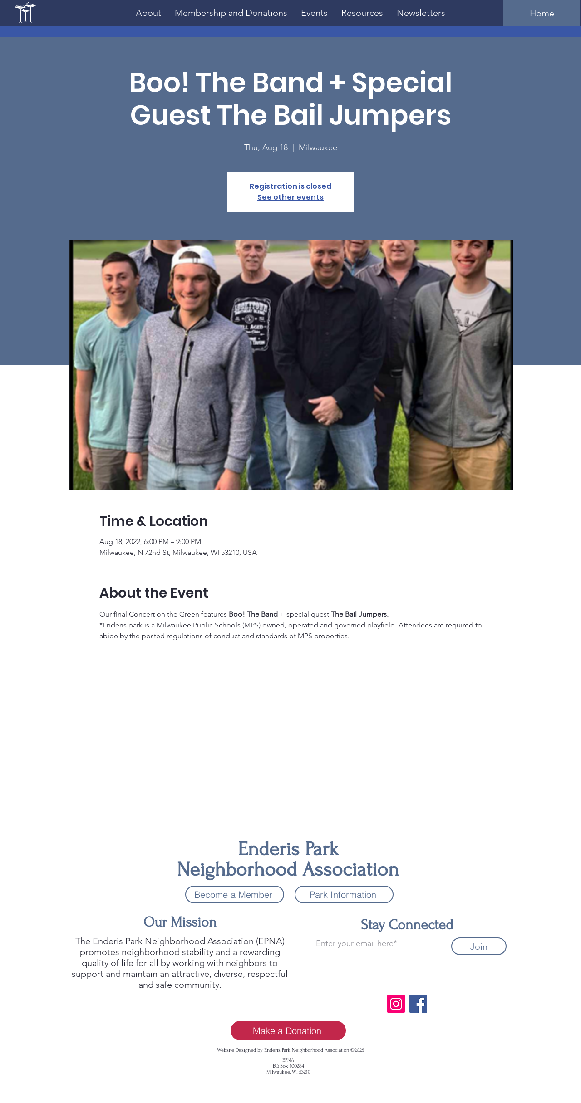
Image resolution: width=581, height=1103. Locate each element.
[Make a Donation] (288, 1030)
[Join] (479, 946)
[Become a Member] (234, 894)
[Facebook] (418, 1004)
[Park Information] (344, 894)
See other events (290, 197)
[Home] (541, 13)
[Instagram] (396, 1004)
